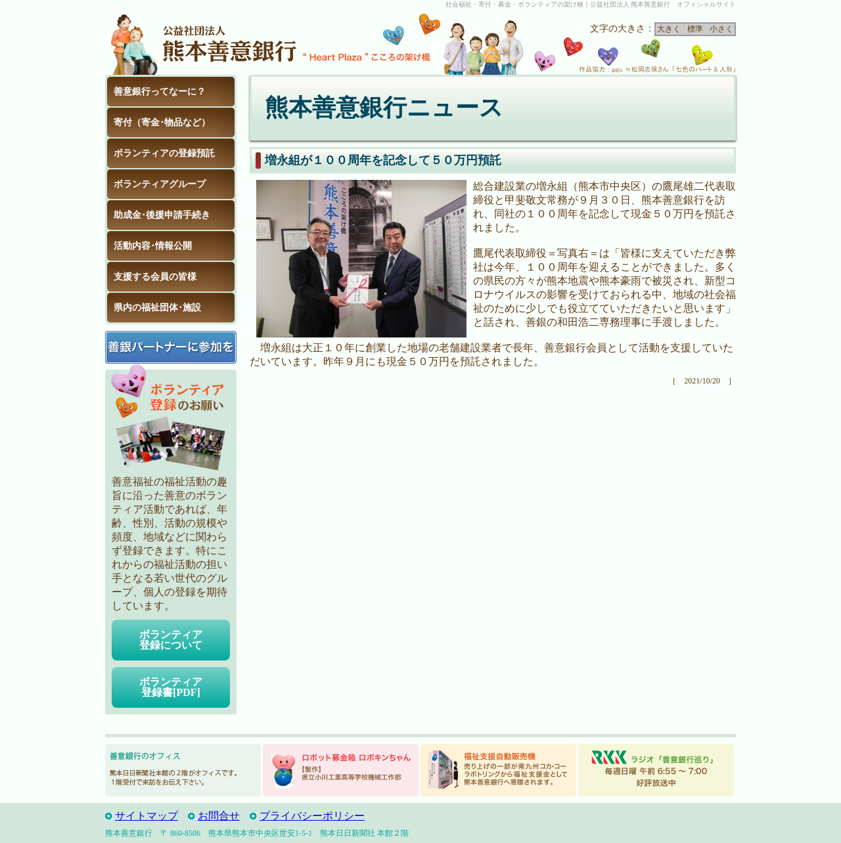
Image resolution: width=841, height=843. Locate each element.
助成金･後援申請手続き (162, 215)
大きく (669, 28)
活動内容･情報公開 (153, 246)
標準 (695, 28)
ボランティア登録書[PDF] (170, 687)
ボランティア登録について (170, 640)
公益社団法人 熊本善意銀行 (203, 42)
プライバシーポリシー (312, 815)
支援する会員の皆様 (155, 277)
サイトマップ (146, 815)
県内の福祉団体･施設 (157, 308)
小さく (721, 28)
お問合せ (219, 815)
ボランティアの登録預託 (164, 153)
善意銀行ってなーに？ (160, 92)
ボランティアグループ (160, 184)
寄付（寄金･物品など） (162, 122)
